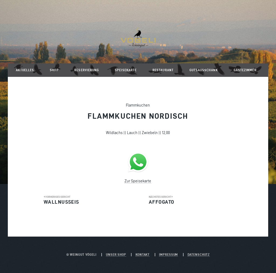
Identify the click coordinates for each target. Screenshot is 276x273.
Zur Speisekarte (138, 181)
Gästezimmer (245, 70)
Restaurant (163, 70)
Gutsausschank (203, 70)
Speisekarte (126, 70)
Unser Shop (116, 254)
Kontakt (143, 254)
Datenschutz (199, 254)
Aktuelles (25, 70)
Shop (54, 70)
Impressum (168, 254)
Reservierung (86, 70)
